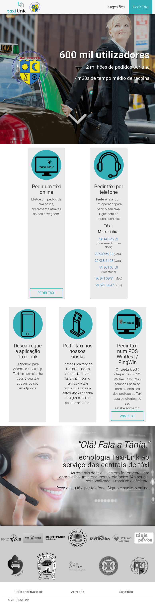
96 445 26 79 (108, 239)
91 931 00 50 (108, 267)
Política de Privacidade (29, 591)
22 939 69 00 (104, 254)
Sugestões (116, 7)
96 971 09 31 (104, 278)
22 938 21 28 (104, 261)
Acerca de (77, 591)
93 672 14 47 (104, 285)
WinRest (127, 416)
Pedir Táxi (140, 7)
